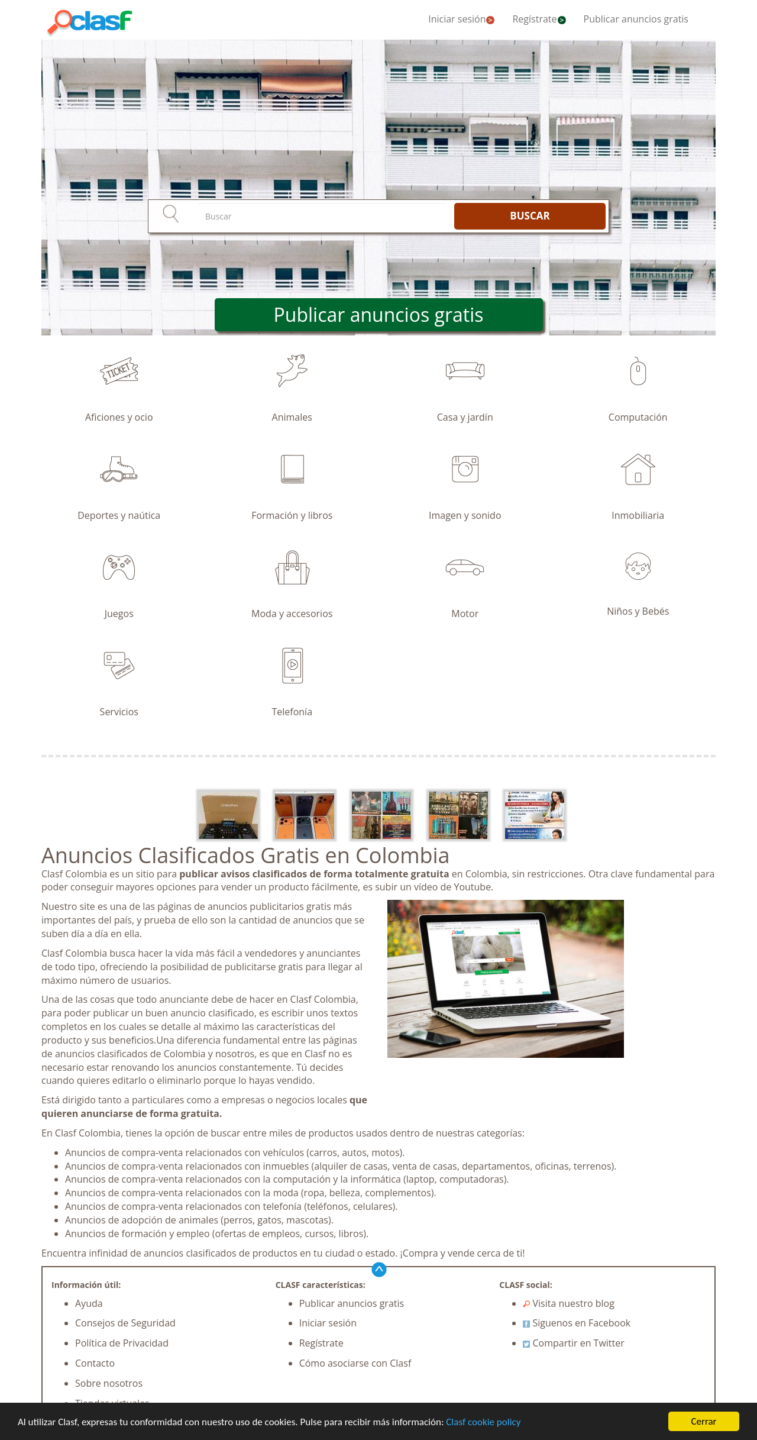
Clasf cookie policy (483, 1422)
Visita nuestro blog (568, 1303)
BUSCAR (529, 215)
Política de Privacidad (122, 1342)
